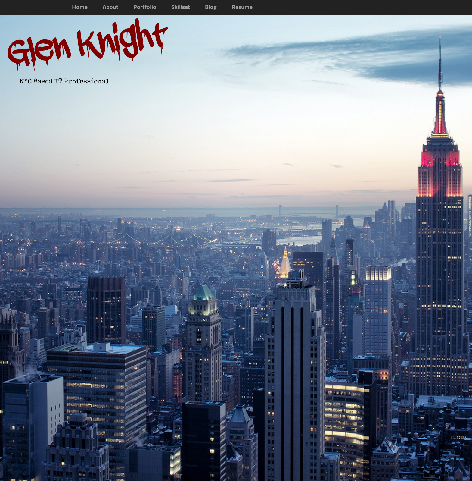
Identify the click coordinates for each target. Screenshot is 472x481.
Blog (211, 8)
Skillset (180, 8)
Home (80, 8)
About (110, 8)
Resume (242, 8)
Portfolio (144, 8)
